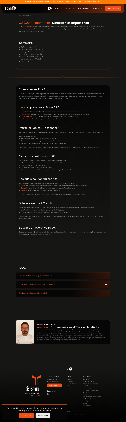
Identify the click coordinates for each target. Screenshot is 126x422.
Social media (86, 392)
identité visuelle (95, 216)
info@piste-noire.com (53, 381)
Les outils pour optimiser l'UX (32, 56)
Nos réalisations (83, 8)
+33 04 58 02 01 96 (52, 379)
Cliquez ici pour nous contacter (40, 234)
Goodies (85, 403)
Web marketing (87, 388)
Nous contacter (113, 8)
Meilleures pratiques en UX (31, 54)
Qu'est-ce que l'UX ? (28, 47)
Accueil (21, 15)
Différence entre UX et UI (31, 59)
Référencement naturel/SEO (90, 390)
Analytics (85, 394)
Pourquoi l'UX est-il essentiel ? (32, 52)
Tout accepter (26, 415)
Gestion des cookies (80, 415)
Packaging (85, 401)
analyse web (57, 194)
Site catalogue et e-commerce (91, 383)
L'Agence (70, 381)
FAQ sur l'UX (26, 61)
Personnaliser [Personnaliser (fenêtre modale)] (43, 415)
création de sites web (91, 147)
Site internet (86, 379)
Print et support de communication (92, 396)
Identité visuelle (87, 405)
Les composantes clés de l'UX (32, 49)
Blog (69, 386)
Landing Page (86, 386)
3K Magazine (97, 8)
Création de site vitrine (89, 381)
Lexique (26, 15)
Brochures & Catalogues (89, 399)
